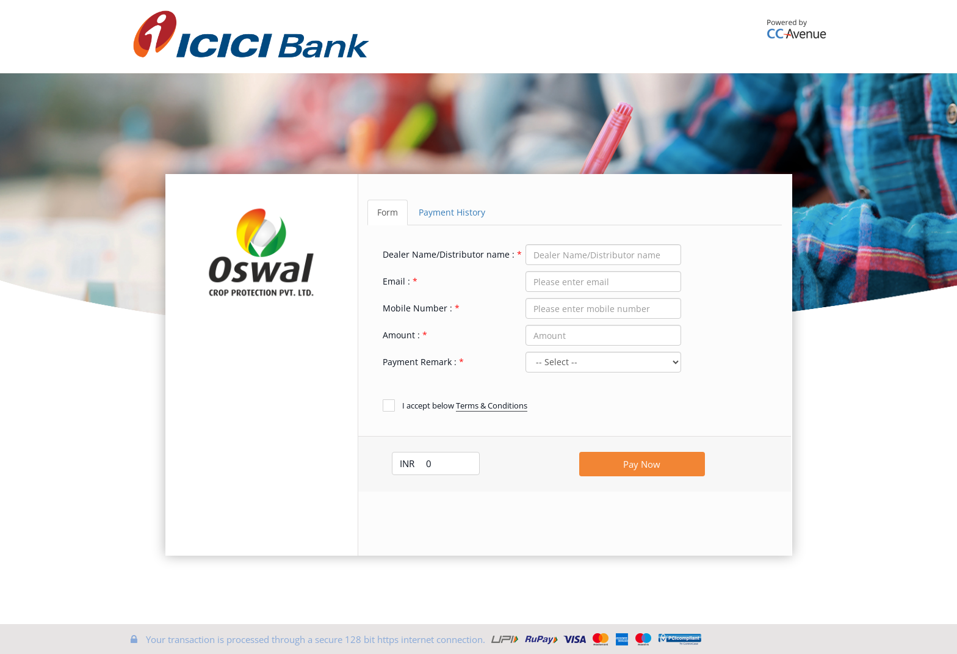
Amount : (401, 335)
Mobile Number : (417, 308)
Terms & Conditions (491, 405)
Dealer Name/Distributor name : (449, 254)
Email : (396, 281)
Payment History (452, 212)
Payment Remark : (420, 362)
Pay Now (641, 464)
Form (387, 212)
